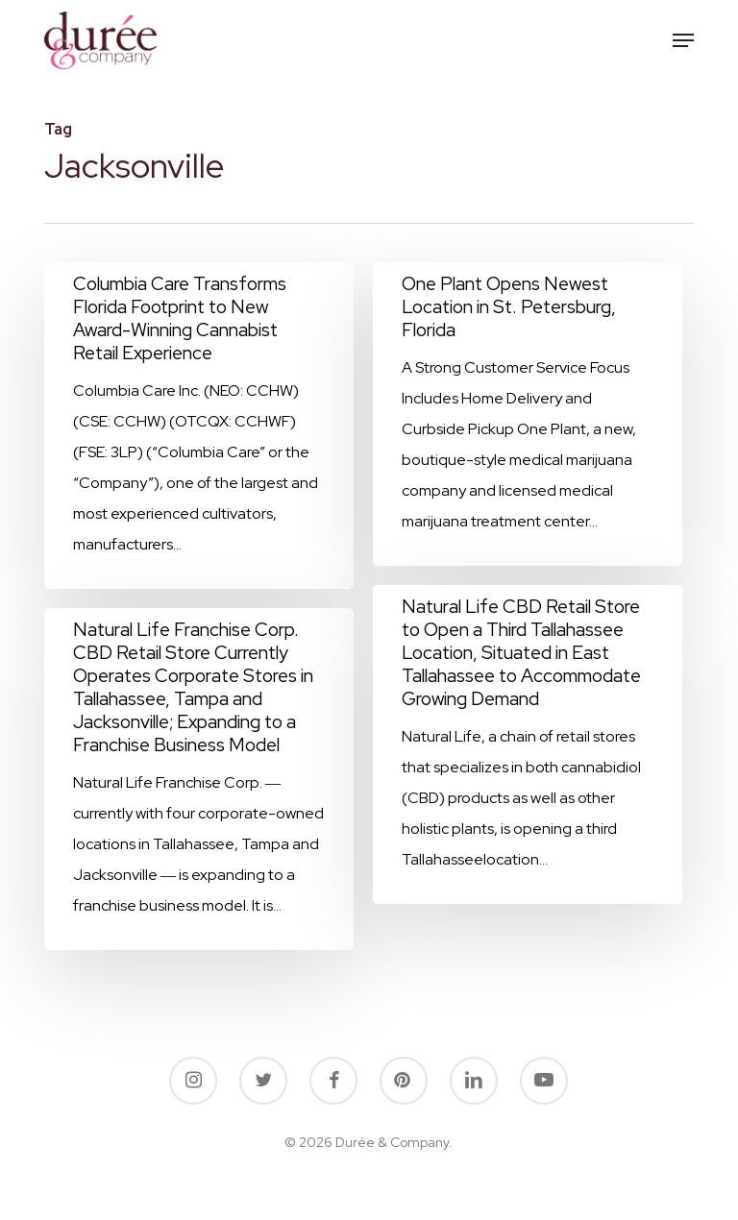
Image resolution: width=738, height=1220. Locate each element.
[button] (683, 40)
